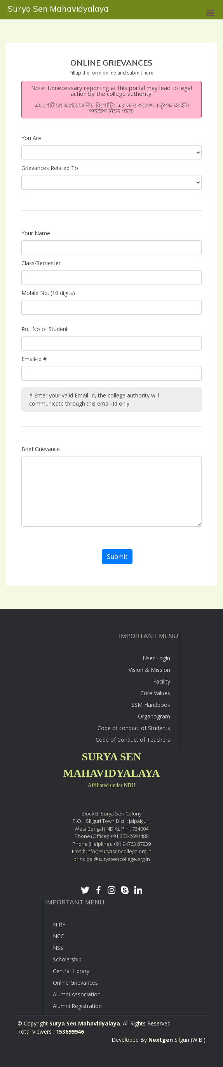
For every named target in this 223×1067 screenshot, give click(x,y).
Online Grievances (75, 982)
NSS (58, 947)
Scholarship (67, 959)
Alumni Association (77, 994)
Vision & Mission (149, 669)
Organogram (154, 716)
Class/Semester (41, 263)
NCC (58, 936)
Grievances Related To (52, 168)
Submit (117, 556)
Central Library (71, 971)
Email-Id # (34, 359)
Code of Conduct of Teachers (133, 739)
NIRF (59, 924)
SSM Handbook (150, 704)
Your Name (35, 233)
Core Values (155, 693)
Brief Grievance (40, 449)
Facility (161, 681)
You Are (32, 138)
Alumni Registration (77, 1006)
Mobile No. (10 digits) (48, 293)
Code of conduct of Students (134, 728)
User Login (156, 658)
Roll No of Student (44, 329)
